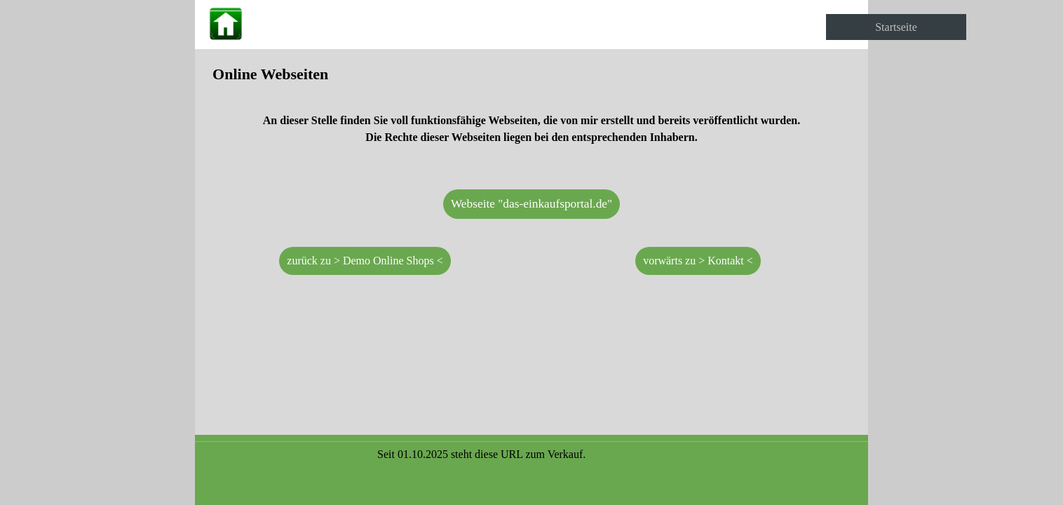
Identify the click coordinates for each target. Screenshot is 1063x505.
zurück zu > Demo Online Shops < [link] (364, 261)
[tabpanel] (531, 111)
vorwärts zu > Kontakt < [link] (698, 261)
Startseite (896, 27)
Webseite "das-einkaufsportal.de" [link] (531, 203)
